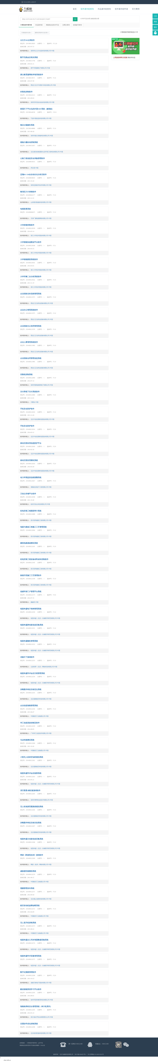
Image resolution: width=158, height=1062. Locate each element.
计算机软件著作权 (26, 25)
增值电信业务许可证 (52, 25)
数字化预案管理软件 (28, 972)
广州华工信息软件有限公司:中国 (41, 733)
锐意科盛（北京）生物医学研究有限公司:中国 (45, 618)
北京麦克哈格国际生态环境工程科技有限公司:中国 (47, 152)
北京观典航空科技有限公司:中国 (41, 699)
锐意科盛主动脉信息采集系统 (31, 839)
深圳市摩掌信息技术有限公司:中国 (42, 800)
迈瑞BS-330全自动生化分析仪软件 (33, 175)
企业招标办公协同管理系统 (30, 326)
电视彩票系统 (25, 209)
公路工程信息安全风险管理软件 (32, 158)
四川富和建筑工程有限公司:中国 (41, 520)
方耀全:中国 (34, 402)
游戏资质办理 (94, 18)
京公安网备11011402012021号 (96, 1054)
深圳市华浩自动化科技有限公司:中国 (42, 102)
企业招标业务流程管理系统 (30, 294)
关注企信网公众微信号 (30, 2)
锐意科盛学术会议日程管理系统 (32, 673)
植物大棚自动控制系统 (29, 142)
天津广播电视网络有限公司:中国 (41, 218)
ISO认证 (43, 1045)
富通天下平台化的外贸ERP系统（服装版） (37, 109)
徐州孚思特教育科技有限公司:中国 (42, 1000)
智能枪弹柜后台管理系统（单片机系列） (36, 1006)
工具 (155, 16)
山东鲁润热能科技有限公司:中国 (41, 202)
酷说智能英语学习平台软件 (30, 989)
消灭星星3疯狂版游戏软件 (30, 790)
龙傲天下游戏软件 (27, 657)
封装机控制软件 (26, 92)
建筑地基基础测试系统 (29, 543)
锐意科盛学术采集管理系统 (30, 956)
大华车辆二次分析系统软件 (30, 277)
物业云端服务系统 (27, 125)
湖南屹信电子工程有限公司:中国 (41, 487)
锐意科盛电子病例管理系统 (30, 609)
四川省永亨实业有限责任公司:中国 (42, 1017)
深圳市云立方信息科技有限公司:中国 (42, 51)
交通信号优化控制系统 (29, 1024)
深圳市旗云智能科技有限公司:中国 (42, 135)
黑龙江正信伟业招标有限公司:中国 (42, 303)
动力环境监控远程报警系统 (30, 477)
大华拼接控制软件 (27, 225)
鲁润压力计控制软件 (28, 192)
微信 (155, 27)
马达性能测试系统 (27, 740)
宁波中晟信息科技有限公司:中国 (41, 118)
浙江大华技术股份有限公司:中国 (41, 235)
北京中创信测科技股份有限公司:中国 (42, 419)
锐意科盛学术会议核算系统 (30, 773)
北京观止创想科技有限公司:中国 (41, 899)
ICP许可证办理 (85, 18)
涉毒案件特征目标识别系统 (30, 823)
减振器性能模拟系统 (28, 871)
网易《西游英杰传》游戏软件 (31, 855)
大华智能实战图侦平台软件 (30, 242)
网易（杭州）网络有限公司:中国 (41, 864)
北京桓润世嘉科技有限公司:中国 (41, 1033)
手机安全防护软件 (27, 409)
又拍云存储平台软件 (28, 494)
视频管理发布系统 (27, 888)
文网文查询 (66, 25)
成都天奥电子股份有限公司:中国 (41, 982)
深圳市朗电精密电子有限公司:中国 (42, 385)
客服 (155, 21)
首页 (75, 9)
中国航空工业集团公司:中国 (39, 716)
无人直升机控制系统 (28, 923)
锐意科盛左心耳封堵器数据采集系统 (34, 940)
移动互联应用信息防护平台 (30, 443)
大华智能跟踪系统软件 (29, 259)
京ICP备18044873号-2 (80, 1054)
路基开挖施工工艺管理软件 (30, 575)
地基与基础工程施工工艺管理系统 (33, 527)
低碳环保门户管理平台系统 (30, 592)
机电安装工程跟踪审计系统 (30, 511)
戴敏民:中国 (34, 602)
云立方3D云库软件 (27, 40)
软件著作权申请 (121, 9)
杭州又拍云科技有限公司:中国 (40, 504)
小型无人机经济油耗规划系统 (31, 757)
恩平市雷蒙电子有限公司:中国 (40, 68)
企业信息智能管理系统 (29, 706)
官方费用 (136, 9)
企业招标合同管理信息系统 (30, 358)
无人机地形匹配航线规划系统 (31, 807)
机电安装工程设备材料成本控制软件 (34, 559)
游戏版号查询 (77, 25)
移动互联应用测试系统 (29, 460)
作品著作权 (39, 25)
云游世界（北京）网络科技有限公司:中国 (44, 667)
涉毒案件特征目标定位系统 (30, 689)
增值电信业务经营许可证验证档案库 (29, 1045)
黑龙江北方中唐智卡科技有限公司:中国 (43, 85)
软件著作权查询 (87, 9)
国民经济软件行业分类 (41, 32)
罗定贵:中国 (34, 168)
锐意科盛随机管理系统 (29, 641)
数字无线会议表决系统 (29, 57)
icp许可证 (40, 1043)
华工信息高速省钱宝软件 (30, 723)
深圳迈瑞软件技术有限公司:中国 (41, 185)
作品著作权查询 (104, 9)
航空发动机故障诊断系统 (30, 906)
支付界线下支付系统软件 (30, 392)
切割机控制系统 (26, 374)
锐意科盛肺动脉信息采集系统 (31, 625)
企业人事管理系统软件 (29, 342)
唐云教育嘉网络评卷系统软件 (31, 75)
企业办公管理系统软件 (29, 310)
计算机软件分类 (26, 32)
